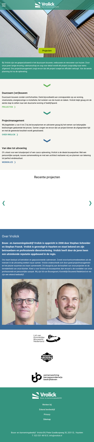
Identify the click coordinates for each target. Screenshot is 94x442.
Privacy (47, 414)
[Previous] (4, 203)
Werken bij (47, 404)
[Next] (89, 203)
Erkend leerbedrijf (47, 409)
